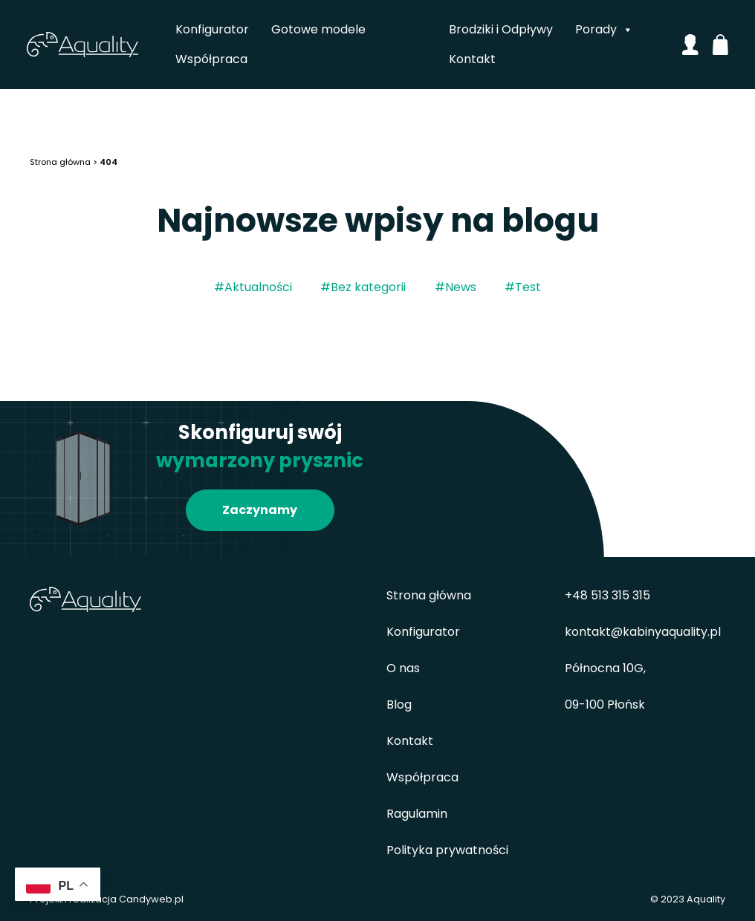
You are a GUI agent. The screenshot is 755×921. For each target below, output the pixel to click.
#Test (523, 287)
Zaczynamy (259, 509)
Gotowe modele (319, 29)
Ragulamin (416, 813)
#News (455, 287)
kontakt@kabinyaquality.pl (643, 631)
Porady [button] (604, 30)
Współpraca (212, 59)
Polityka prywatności (447, 850)
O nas (403, 668)
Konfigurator (213, 29)
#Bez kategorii (363, 287)
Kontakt (472, 59)
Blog (399, 704)
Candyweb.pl (151, 899)
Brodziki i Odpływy (501, 29)
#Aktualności (253, 287)
